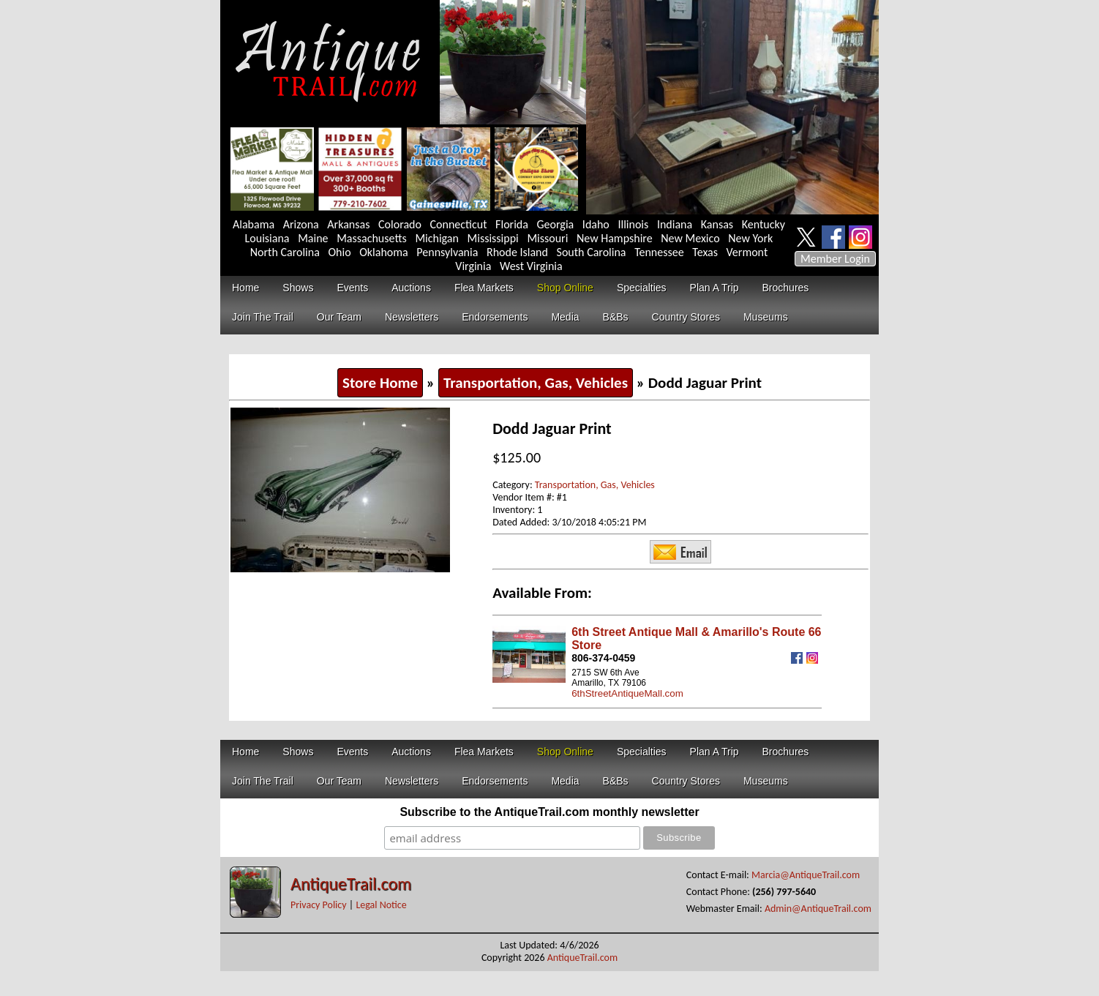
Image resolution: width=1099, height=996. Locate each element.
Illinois (633, 224)
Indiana (674, 224)
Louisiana (267, 238)
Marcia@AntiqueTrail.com (805, 875)
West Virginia (531, 266)
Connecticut (458, 224)
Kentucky (763, 224)
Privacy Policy (318, 905)
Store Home (380, 382)
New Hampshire (615, 238)
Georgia (555, 224)
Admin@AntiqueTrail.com (818, 908)
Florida (511, 224)
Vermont (747, 252)
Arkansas (348, 224)
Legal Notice (381, 905)
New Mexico (690, 238)
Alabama (253, 224)
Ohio (339, 252)
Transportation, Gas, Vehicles (535, 382)
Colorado (399, 224)
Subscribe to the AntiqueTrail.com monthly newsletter (549, 812)
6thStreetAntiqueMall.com (627, 693)
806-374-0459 (603, 658)
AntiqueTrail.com (350, 883)
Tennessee (659, 252)
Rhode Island (517, 252)
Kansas (717, 224)
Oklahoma (383, 252)
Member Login (835, 259)
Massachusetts (372, 238)
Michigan (437, 238)
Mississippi (493, 238)
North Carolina (285, 252)
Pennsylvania (447, 252)
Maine (313, 238)
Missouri (547, 238)
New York (750, 238)
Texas (705, 252)
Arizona (301, 224)
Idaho (595, 224)
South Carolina (591, 252)
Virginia (473, 266)
